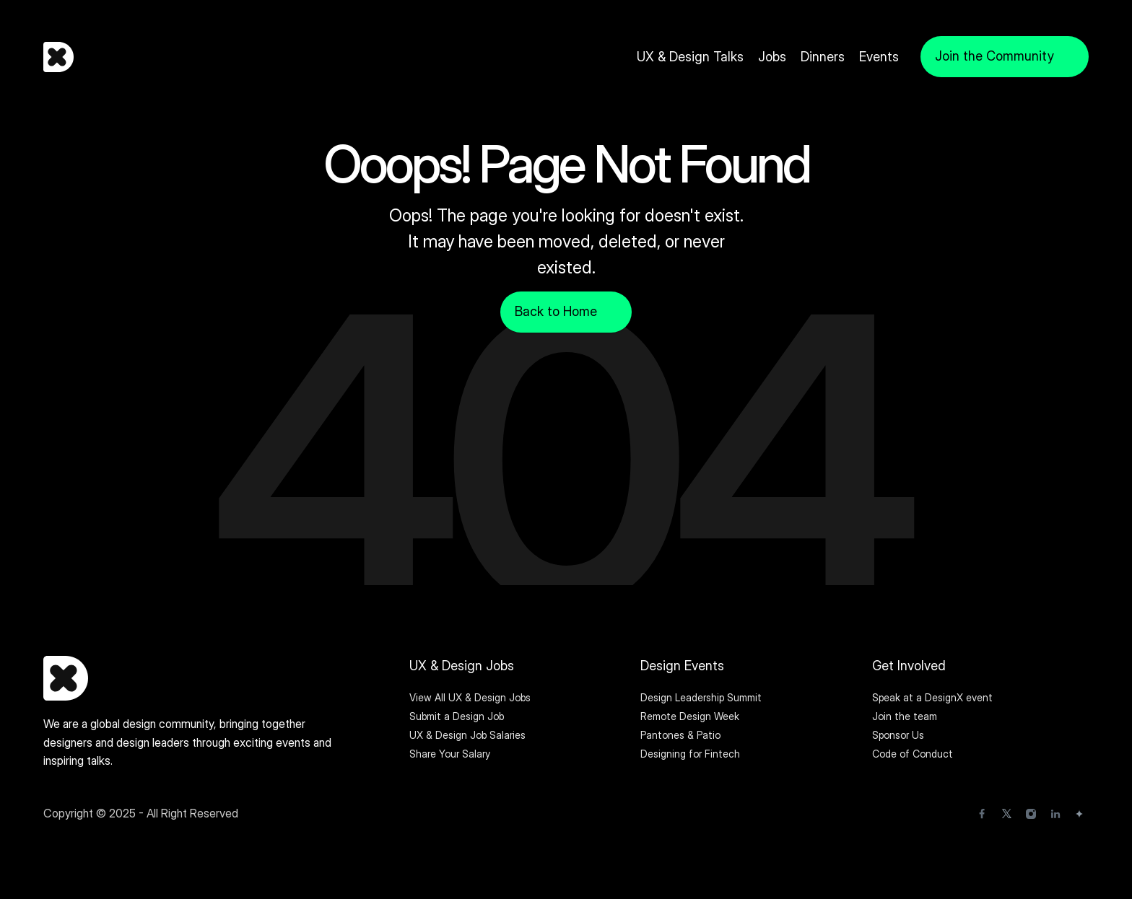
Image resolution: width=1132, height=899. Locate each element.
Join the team (906, 716)
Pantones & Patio (680, 735)
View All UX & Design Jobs (470, 697)
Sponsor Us (898, 735)
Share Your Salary (449, 753)
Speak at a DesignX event (932, 697)
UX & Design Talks (690, 56)
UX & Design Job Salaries (467, 735)
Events (879, 56)
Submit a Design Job (456, 716)
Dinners (823, 56)
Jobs (772, 56)
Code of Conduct (912, 753)
